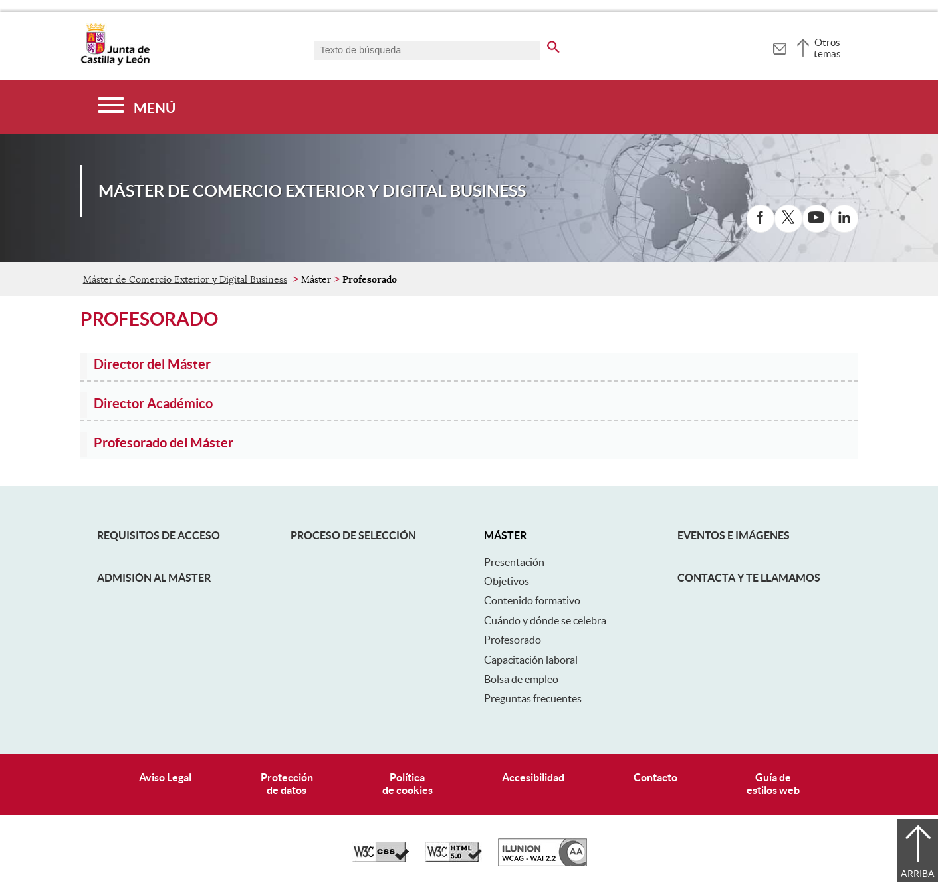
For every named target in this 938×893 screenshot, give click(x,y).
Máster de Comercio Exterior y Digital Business (185, 279)
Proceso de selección (353, 535)
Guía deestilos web (773, 783)
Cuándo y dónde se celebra (545, 620)
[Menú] (136, 107)
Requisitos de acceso (158, 535)
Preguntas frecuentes (533, 698)
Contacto (655, 777)
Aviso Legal (165, 777)
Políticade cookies (407, 783)
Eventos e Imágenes (733, 535)
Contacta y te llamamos (748, 578)
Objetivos (506, 581)
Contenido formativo (532, 600)
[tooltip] (779, 47)
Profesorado (512, 640)
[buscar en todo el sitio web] (553, 44)
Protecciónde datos (287, 783)
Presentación (514, 562)
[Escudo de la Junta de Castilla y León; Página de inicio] (115, 62)
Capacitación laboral (531, 660)
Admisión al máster (154, 578)
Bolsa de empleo (521, 679)
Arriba (918, 873)
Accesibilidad (533, 777)
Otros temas (827, 48)
